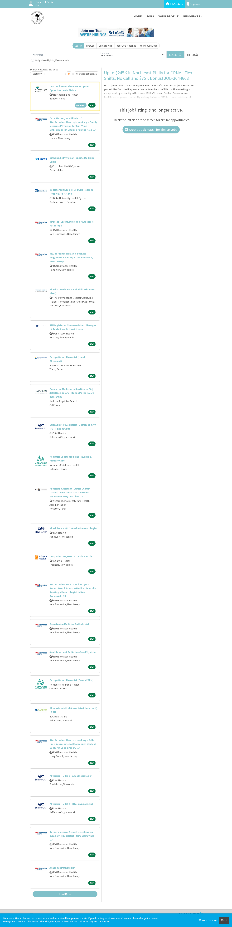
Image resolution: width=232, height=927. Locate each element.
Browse (90, 45)
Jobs (150, 16)
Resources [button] (191, 16)
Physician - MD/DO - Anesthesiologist (70, 775)
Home (138, 16)
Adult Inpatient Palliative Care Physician (72, 652)
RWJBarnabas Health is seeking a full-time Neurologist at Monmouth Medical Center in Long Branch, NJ (72, 743)
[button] (192, 54)
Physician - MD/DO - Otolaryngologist (71, 803)
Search (78, 45)
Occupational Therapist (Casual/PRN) (71, 680)
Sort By (36, 73)
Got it (224, 920)
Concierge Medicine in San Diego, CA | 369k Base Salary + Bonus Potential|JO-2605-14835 (72, 392)
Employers (194, 4)
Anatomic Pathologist (62, 867)
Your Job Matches (126, 45)
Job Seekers (174, 4)
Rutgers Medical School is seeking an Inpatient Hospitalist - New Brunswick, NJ (72, 835)
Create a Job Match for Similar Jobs (151, 130)
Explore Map (105, 45)
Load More (65, 894)
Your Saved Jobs (148, 45)
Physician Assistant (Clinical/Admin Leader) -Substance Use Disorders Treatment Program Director (69, 492)
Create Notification (86, 73)
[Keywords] (65, 54)
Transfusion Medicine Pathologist (69, 624)
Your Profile (169, 16)
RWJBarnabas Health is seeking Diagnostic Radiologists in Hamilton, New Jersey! (71, 257)
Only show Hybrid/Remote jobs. (52, 60)
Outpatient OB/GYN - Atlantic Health (70, 556)
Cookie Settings (208, 920)
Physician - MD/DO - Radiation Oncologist (73, 528)
